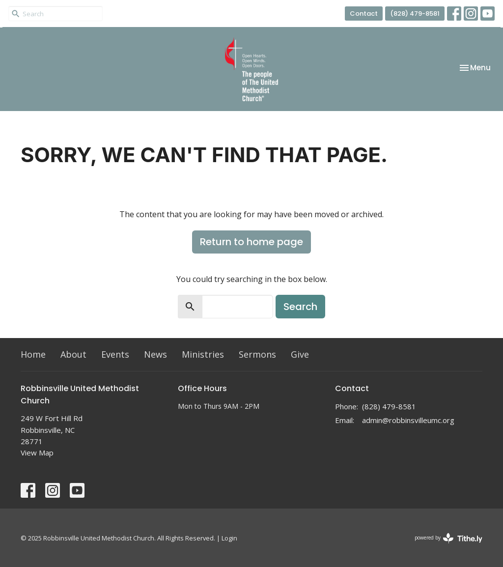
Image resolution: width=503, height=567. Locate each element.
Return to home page (251, 242)
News (155, 354)
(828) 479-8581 (415, 13)
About (73, 354)
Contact (364, 13)
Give (300, 354)
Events (115, 354)
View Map (37, 452)
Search (300, 306)
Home (33, 354)
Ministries (203, 354)
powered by (448, 538)
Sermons (257, 354)
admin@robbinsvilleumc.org (408, 420)
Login (229, 538)
